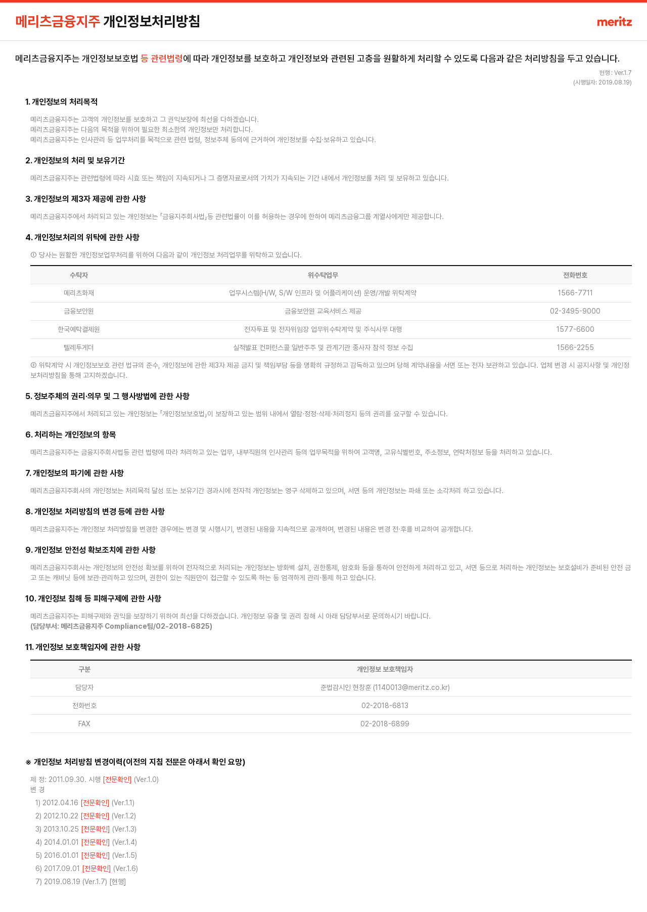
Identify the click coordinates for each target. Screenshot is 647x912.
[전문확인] (117, 779)
